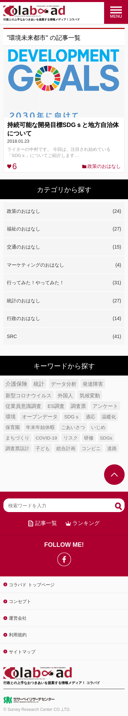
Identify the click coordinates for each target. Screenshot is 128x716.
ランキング (86, 523)
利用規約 (18, 634)
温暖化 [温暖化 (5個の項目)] (109, 416)
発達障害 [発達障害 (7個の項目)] (93, 384)
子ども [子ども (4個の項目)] (42, 448)
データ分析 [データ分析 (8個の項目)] (63, 384)
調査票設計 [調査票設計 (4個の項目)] (17, 448)
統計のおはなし (64, 301)
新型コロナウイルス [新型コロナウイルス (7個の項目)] (28, 395)
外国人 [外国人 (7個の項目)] (65, 395)
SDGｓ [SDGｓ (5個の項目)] (72, 416)
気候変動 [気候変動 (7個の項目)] (90, 395)
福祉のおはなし (64, 229)
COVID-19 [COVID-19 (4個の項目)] (46, 438)
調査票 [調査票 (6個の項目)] (78, 406)
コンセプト (20, 601)
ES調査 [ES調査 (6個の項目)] (56, 406)
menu (116, 12)
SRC (64, 336)
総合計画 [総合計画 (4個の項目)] (65, 448)
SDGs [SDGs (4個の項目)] (106, 438)
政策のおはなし (104, 166)
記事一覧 (46, 523)
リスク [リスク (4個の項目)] (70, 438)
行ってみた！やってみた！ (64, 283)
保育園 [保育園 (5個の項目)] (12, 427)
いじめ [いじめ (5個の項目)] (98, 427)
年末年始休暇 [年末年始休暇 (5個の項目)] (40, 427)
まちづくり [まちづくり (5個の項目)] (17, 438)
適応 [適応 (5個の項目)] (90, 416)
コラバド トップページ (32, 584)
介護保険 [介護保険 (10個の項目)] (16, 384)
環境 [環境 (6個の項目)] (10, 416)
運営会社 (18, 618)
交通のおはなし (64, 247)
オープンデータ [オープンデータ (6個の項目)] (40, 416)
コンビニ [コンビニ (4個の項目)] (91, 448)
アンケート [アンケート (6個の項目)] (105, 406)
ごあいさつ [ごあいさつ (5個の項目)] (73, 427)
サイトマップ (22, 651)
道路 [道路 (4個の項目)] (112, 448)
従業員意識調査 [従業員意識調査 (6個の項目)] (23, 406)
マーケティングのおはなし (64, 265)
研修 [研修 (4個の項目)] (89, 438)
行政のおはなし (64, 318)
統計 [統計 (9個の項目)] (38, 384)
